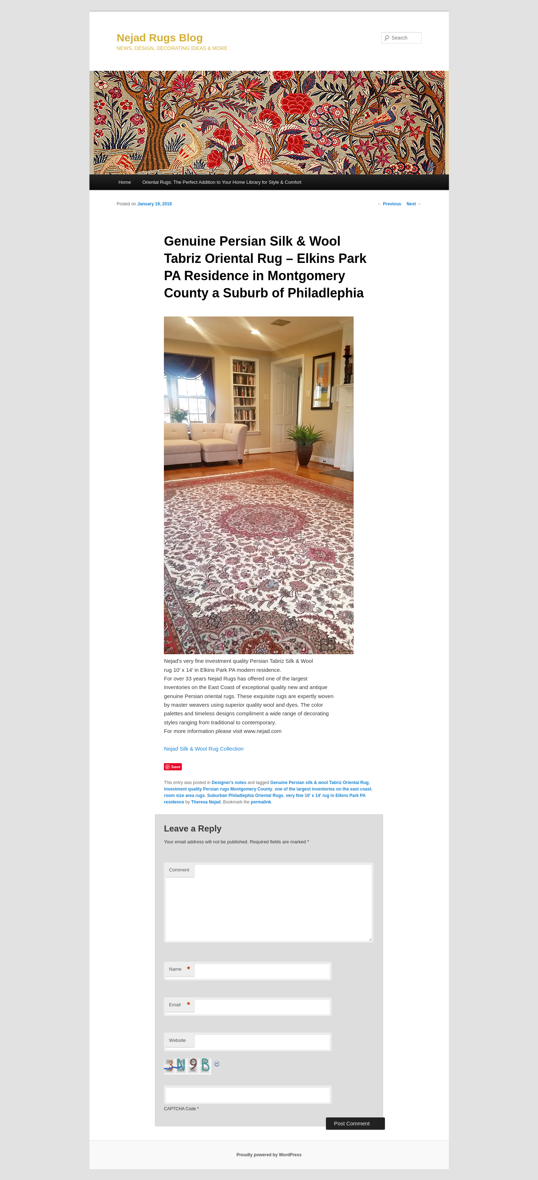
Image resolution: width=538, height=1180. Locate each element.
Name (179, 969)
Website (177, 1040)
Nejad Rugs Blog (160, 38)
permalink (261, 802)
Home (125, 182)
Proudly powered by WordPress (269, 1154)
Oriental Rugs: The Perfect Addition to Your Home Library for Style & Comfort (222, 182)
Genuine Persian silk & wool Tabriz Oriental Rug (319, 782)
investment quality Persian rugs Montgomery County (218, 789)
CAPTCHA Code (180, 1108)
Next (413, 203)
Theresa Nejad (206, 802)
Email (179, 1005)
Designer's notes (229, 782)
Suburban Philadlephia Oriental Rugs (245, 795)
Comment (179, 870)
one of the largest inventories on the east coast (323, 789)
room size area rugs (184, 795)
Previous (389, 203)
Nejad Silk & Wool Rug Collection (204, 749)
